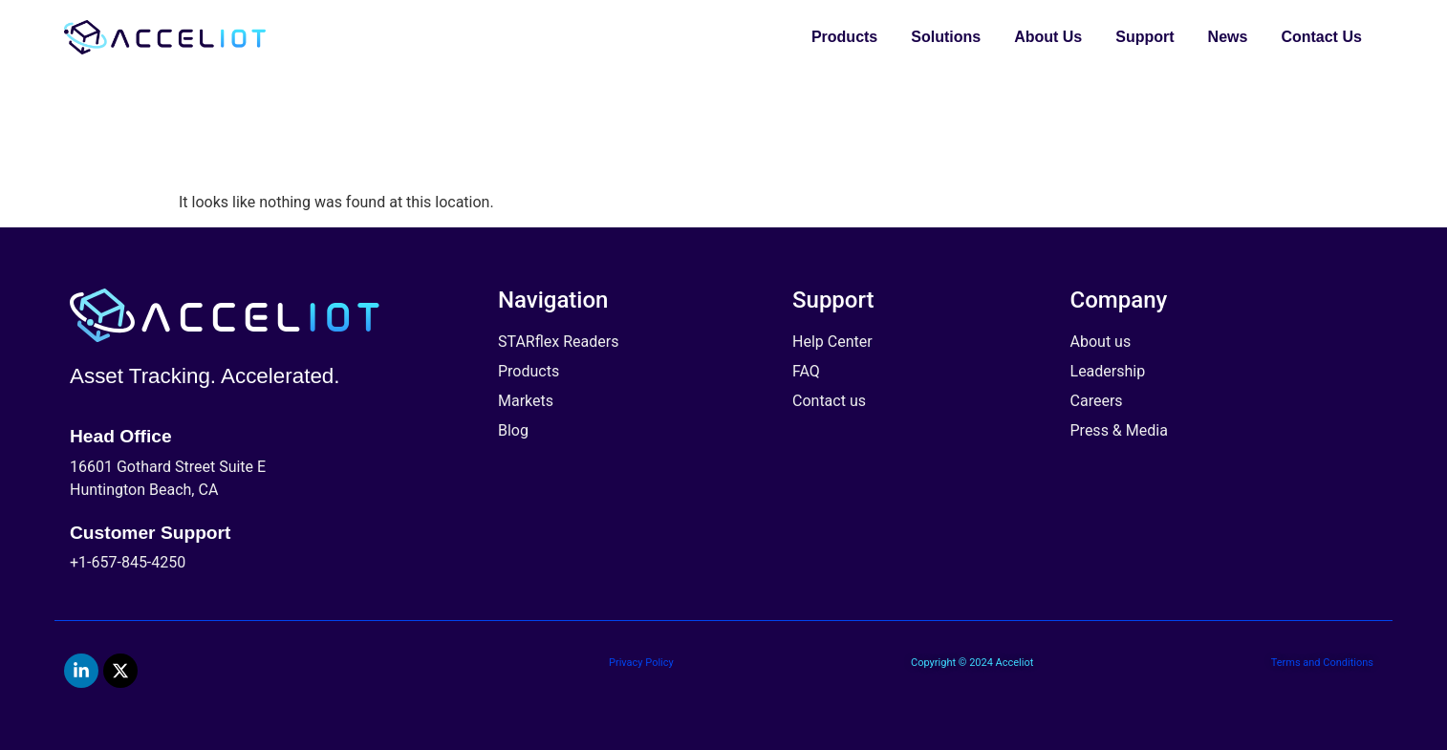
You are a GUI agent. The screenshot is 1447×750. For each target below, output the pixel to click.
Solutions (946, 37)
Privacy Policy (641, 662)
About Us (1048, 37)
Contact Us (1321, 37)
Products (844, 37)
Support (1144, 37)
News (1228, 37)
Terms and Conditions (1322, 662)
